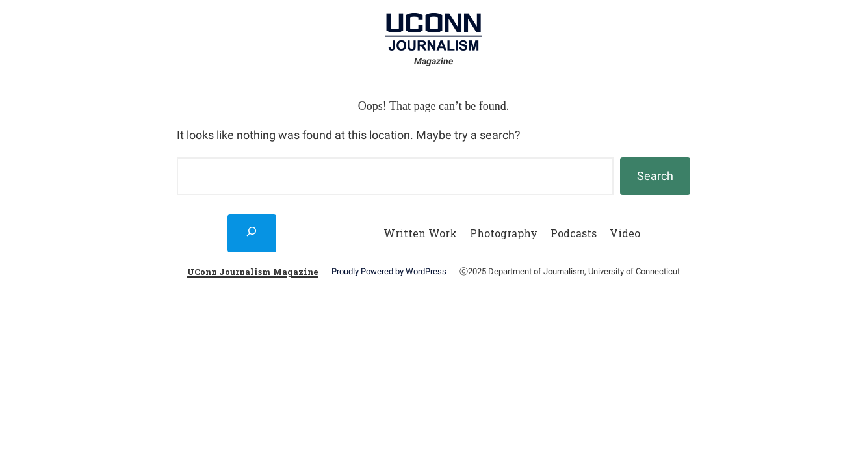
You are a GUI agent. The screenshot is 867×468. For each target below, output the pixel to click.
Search (655, 176)
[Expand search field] (252, 233)
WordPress (426, 271)
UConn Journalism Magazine (252, 271)
